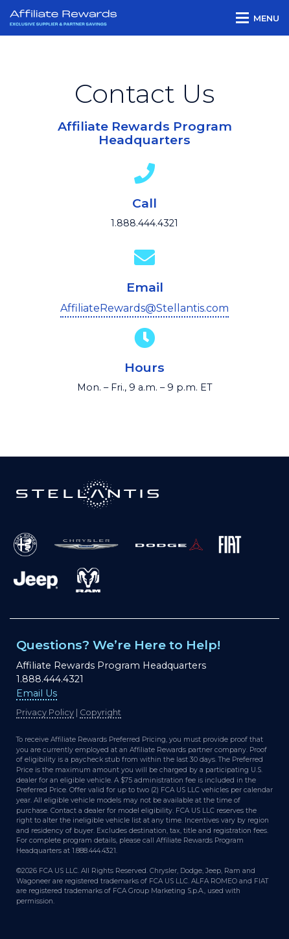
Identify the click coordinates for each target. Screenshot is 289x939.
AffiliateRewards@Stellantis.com (144, 308)
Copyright (100, 712)
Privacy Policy (45, 712)
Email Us (36, 693)
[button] (257, 18)
